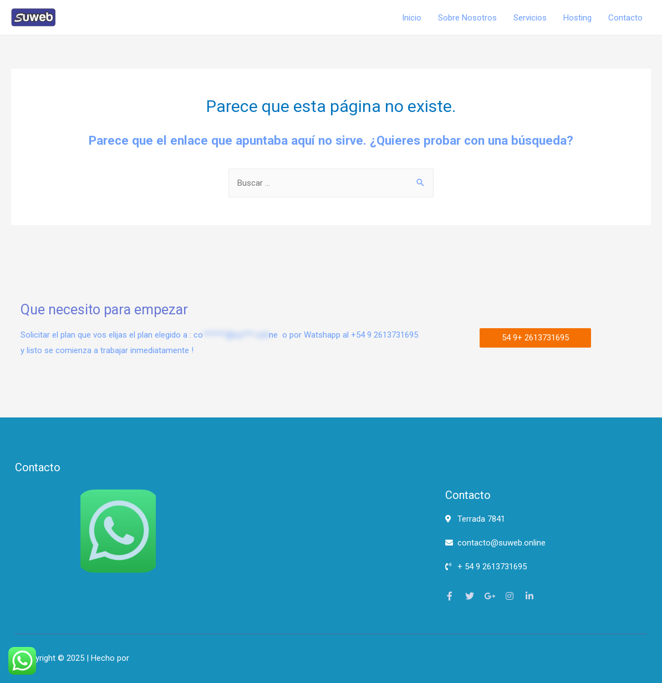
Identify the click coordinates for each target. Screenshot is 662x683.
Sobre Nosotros (467, 18)
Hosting (577, 18)
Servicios (530, 18)
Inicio (411, 18)
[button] (535, 338)
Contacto (625, 18)
